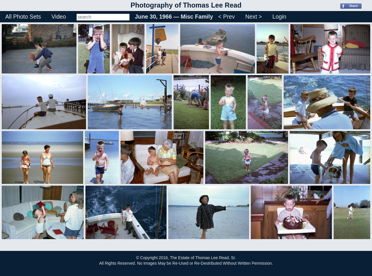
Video (58, 16)
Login (279, 16)
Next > (253, 16)
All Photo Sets (23, 16)
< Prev (226, 16)
